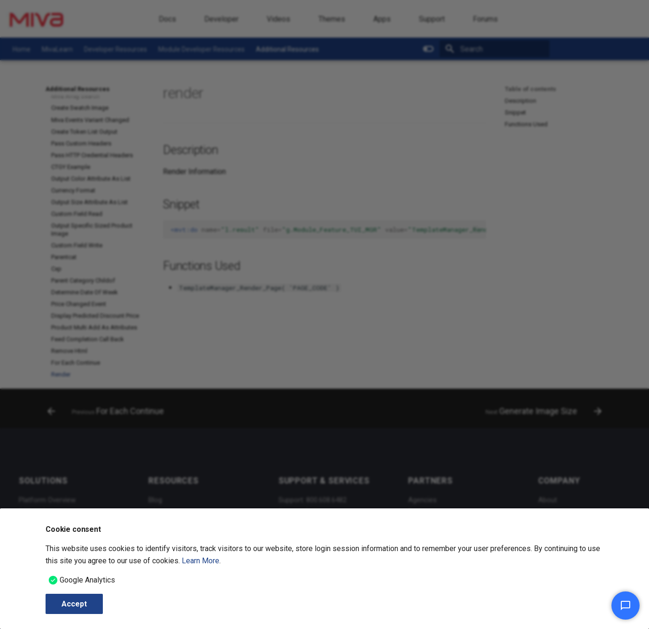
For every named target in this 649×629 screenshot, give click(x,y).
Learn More (200, 560)
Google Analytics (87, 579)
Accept (74, 603)
